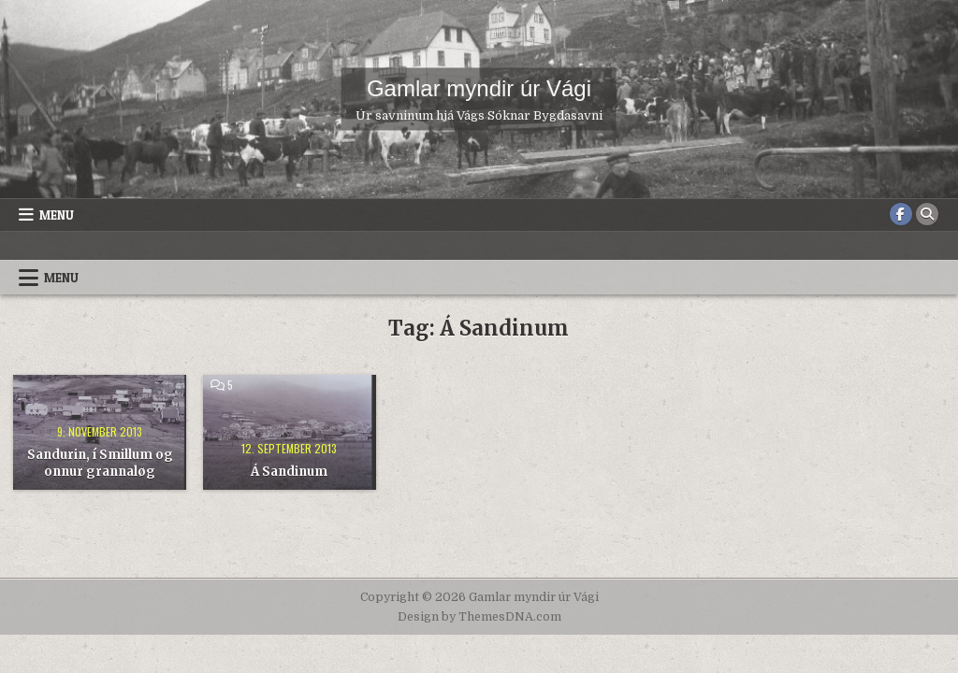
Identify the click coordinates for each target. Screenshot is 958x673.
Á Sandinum (289, 472)
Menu (56, 215)
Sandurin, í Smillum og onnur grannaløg (100, 463)
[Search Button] (927, 214)
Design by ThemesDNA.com (479, 616)
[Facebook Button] (901, 214)
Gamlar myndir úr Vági (479, 88)
